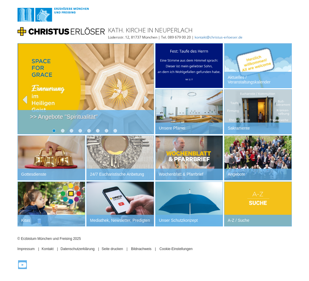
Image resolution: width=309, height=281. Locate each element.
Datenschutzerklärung (78, 249)
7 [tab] (108, 132)
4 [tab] (81, 132)
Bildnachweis (141, 249)
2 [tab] (64, 132)
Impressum (26, 249)
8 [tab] (116, 132)
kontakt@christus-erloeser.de (218, 37)
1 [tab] (55, 132)
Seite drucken (112, 249)
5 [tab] (90, 132)
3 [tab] (73, 132)
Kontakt (48, 249)
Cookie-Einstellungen (175, 249)
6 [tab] (99, 132)
